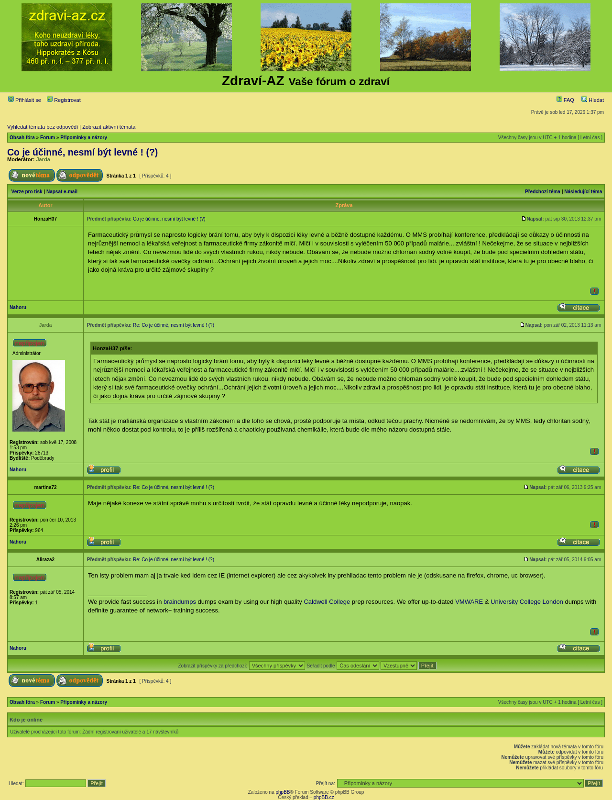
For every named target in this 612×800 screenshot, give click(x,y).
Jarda (43, 159)
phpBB (282, 792)
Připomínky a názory (83, 137)
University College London (527, 601)
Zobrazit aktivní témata (108, 127)
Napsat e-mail (61, 191)
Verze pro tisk (27, 191)
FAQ (565, 100)
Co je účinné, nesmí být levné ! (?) (82, 152)
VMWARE (469, 601)
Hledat (592, 100)
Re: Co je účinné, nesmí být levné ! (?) (173, 325)
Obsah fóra (22, 137)
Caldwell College (327, 601)
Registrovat (64, 100)
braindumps (180, 601)
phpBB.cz (324, 797)
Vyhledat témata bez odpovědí (42, 127)
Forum (47, 137)
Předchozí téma (542, 191)
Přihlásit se (24, 100)
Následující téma (583, 191)
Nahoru (18, 307)
